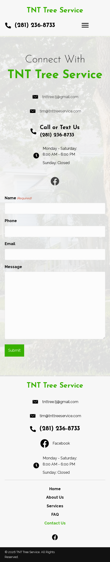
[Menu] (85, 25)
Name (18, 198)
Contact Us (55, 523)
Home (55, 489)
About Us (55, 497)
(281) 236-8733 (35, 25)
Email (10, 244)
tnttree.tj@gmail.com (60, 97)
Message (13, 267)
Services (55, 506)
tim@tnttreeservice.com (60, 111)
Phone (11, 221)
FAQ (55, 514)
